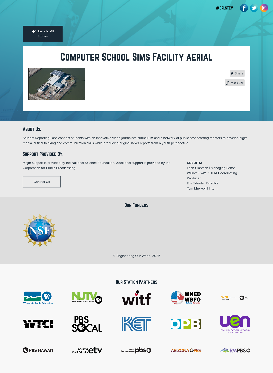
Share (237, 73)
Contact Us (42, 182)
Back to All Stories (43, 33)
